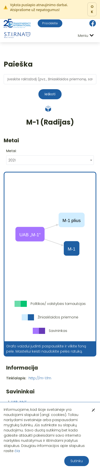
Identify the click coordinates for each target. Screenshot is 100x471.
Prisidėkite (50, 23)
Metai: (11, 150)
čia (17, 450)
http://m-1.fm (40, 378)
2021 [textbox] (12, 160)
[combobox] (50, 160)
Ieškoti (50, 94)
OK (92, 9)
